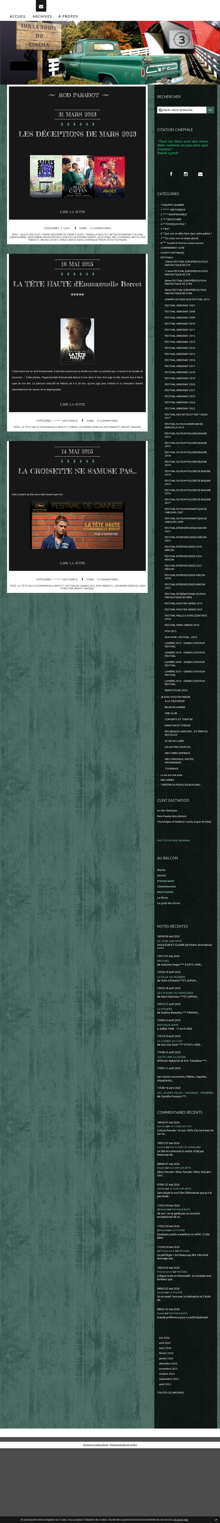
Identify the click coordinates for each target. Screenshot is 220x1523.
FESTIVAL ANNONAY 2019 (181, 407)
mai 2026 (165, 1409)
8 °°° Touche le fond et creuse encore (185, 257)
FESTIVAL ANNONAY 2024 (181, 433)
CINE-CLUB (172, 770)
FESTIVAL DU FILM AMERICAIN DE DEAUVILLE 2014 (186, 458)
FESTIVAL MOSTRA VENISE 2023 (185, 658)
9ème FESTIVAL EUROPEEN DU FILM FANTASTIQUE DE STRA (185, 310)
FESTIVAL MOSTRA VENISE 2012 (185, 651)
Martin (161, 1239)
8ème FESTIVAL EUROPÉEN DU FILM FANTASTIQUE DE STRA (185, 300)
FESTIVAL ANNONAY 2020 (181, 414)
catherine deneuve (91, 457)
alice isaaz (127, 255)
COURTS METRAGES (174, 268)
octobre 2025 (167, 1447)
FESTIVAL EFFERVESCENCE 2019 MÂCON (186, 592)
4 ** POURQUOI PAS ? (174, 233)
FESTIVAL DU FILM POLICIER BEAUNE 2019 (183, 499)
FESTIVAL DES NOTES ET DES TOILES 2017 (184, 448)
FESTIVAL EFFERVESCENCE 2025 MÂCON (186, 612)
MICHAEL (163, 1027)
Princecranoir (166, 1343)
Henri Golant (166, 958)
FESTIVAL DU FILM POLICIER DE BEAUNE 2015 (185, 520)
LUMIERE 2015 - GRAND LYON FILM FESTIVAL (187, 696)
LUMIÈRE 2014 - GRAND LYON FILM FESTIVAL (187, 737)
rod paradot (43, 258)
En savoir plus (181, 1519)
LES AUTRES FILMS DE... (180, 807)
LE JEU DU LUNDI (176, 800)
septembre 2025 (170, 1453)
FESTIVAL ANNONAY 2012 (181, 361)
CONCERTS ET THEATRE (181, 777)
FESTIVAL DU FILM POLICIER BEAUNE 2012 (183, 469)
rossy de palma (134, 258)
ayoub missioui (72, 255)
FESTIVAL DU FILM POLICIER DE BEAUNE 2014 (185, 510)
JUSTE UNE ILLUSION (172, 1124)
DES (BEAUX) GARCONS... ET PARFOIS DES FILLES (183, 792)
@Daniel (162, 1281)
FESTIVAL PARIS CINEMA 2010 (184, 675)
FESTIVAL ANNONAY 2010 (181, 348)
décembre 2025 (169, 1436)
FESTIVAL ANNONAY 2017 (181, 394)
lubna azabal (35, 255)
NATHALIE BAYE (168, 1092)
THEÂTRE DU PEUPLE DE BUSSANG (184, 848)
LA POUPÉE (165, 1076)
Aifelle (161, 1260)
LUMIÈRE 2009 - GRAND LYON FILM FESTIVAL (187, 717)
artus (29, 258)
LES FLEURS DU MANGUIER (176, 1060)
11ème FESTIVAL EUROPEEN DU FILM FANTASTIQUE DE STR (186, 289)
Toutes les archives (172, 1467)
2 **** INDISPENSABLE (175, 222)
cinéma (96, 252)
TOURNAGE (172, 830)
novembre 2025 (169, 1442)
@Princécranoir (167, 1322)
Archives (42, 22)
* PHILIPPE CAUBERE (174, 212)
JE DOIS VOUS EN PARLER (177, 752)
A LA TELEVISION (176, 757)
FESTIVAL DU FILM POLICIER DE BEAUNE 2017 (185, 540)
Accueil (18, 22)
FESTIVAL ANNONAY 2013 (181, 368)
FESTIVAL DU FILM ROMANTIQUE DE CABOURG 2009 (186, 561)
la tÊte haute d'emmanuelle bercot (42, 457)
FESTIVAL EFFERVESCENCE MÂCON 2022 (188, 633)
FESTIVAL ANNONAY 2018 (181, 401)
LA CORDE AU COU (170, 1108)
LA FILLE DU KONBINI (172, 1043)
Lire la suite (74, 231)
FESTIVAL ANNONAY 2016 (181, 388)
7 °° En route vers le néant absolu (182, 252)
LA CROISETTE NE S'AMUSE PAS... (77, 506)
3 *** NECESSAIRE (172, 227)
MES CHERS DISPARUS (179, 813)
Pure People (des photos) (173, 879)
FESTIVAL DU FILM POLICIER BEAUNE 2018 (183, 489)
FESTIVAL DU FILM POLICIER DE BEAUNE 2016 (185, 530)
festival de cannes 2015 (84, 628)
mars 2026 (165, 1420)
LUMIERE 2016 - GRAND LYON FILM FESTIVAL (187, 706)
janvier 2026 (167, 1431)
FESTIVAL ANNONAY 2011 (181, 355)
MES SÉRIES (168, 842)
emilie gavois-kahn (86, 258)
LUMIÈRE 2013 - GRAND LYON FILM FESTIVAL (187, 727)
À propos (68, 22)
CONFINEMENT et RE (174, 262)
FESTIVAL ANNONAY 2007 (181, 329)
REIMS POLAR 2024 (177, 745)
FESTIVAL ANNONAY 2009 (181, 342)
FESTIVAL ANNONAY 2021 (181, 420)
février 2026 (167, 1426)
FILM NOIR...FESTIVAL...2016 (182, 688)
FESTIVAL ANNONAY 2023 (181, 427)
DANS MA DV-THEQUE (179, 783)
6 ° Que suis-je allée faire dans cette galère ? (182, 245)
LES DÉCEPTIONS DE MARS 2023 (77, 144)
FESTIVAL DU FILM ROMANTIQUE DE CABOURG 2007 (186, 551)
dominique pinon (111, 258)
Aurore (161, 1198)
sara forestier (66, 631)
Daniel (161, 1364)
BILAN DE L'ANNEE (177, 764)
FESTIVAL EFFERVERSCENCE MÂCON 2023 (183, 581)
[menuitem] (18, 22)
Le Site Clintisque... (169, 873)
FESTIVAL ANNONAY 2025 (181, 440)
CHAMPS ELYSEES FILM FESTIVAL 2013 (186, 320)
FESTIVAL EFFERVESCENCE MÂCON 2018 (188, 622)
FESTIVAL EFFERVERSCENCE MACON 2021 (183, 571)
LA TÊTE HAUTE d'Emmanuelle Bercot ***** (77, 313)
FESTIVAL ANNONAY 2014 (181, 374)
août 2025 (165, 1458)
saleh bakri (53, 255)
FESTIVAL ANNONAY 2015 (181, 381)
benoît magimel (135, 457)
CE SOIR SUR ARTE (170, 1007)
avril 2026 (165, 1415)
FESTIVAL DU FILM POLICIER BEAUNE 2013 (183, 479)
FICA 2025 (171, 681)
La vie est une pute (173, 837)
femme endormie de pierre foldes (67, 252)
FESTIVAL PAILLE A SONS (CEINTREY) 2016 (181, 666)
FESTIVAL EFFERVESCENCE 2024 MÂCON (186, 602)
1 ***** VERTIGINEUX (64, 451)
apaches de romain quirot (101, 255)
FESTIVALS (168, 273)
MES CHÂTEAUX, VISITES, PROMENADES (181, 822)
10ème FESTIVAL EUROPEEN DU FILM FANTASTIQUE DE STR (186, 279)
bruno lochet (62, 258)
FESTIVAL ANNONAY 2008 (181, 335)
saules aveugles (32, 252)
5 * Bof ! (64, 246)
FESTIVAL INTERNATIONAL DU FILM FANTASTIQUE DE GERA (185, 643)
